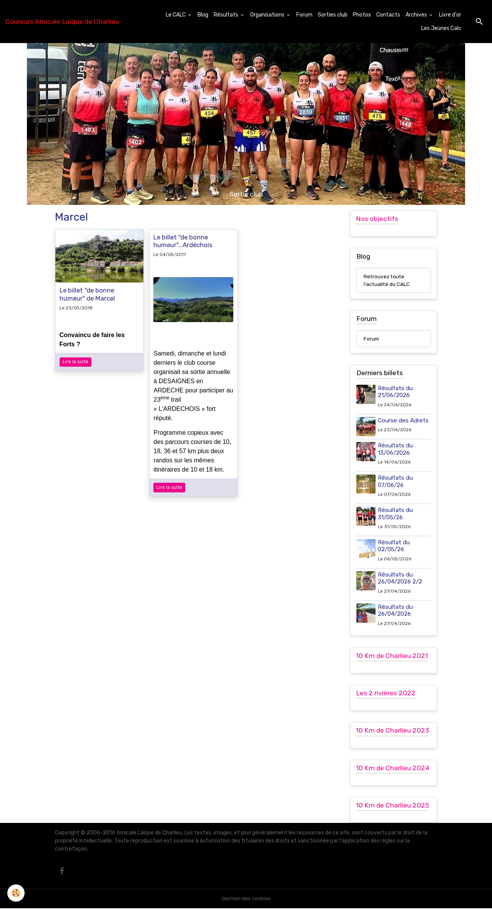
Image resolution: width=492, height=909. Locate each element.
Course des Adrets (403, 420)
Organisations (268, 15)
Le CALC (176, 15)
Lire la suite (75, 361)
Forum (304, 15)
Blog (203, 15)
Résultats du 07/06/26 (395, 482)
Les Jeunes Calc (441, 28)
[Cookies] (16, 893)
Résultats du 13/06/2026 (395, 449)
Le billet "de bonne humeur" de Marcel (87, 294)
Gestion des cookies (246, 899)
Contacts (388, 15)
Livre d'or (450, 15)
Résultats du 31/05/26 (395, 514)
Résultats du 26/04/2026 (395, 610)
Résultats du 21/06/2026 (395, 392)
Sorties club (332, 15)
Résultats (226, 15)
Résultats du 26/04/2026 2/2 (400, 578)
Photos (362, 15)
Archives (417, 15)
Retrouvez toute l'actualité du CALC (387, 280)
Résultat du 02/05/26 (394, 546)
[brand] (62, 22)
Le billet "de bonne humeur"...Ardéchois (183, 241)
